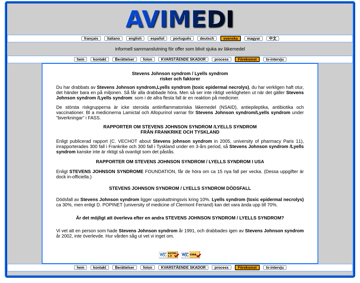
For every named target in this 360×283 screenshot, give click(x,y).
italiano (113, 38)
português (182, 38)
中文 (272, 38)
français (91, 38)
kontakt (99, 59)
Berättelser (124, 59)
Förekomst (247, 59)
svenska (230, 38)
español (157, 38)
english (135, 38)
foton (147, 59)
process (221, 59)
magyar (253, 38)
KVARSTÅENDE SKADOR (183, 59)
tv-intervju (275, 59)
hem (80, 59)
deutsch (207, 38)
